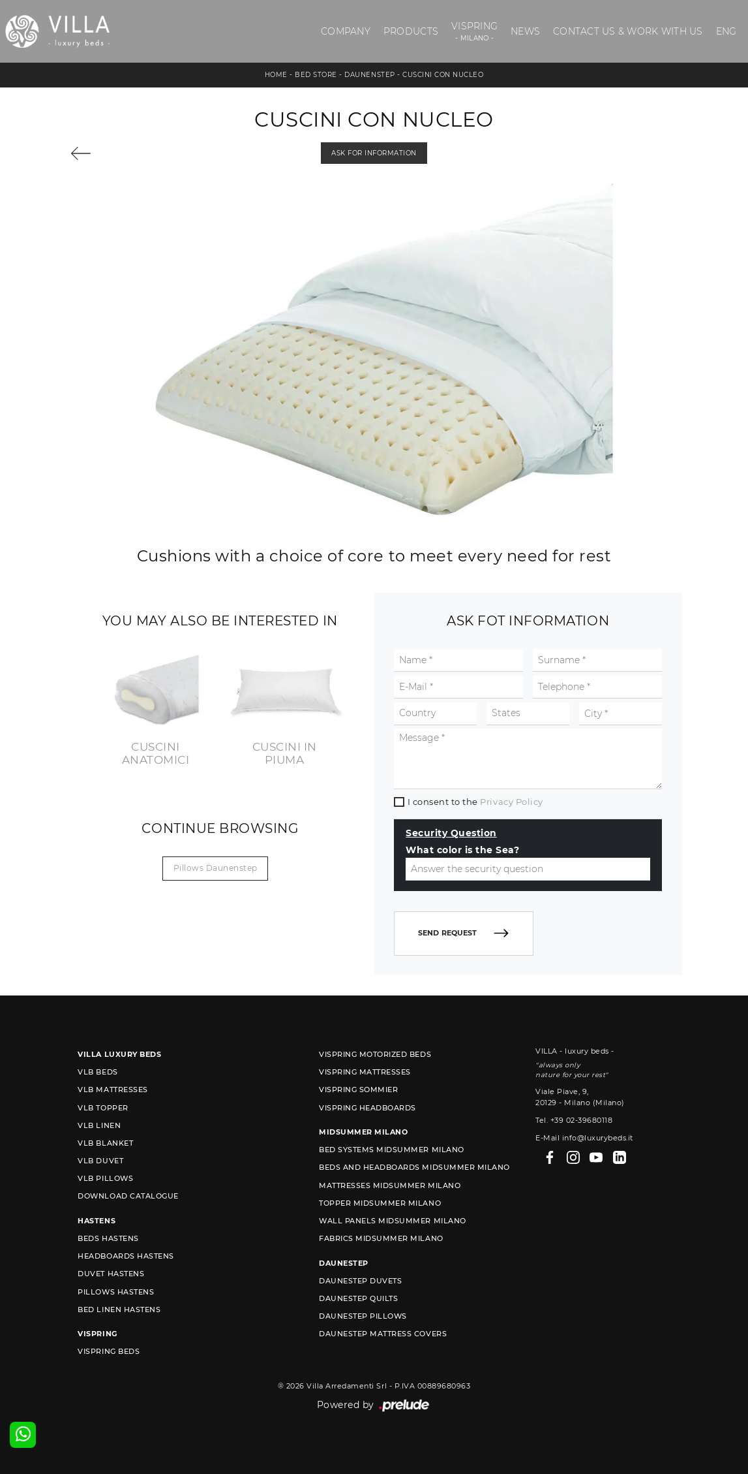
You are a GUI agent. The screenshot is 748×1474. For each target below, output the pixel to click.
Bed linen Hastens (119, 1309)
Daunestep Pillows (363, 1316)
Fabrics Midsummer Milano (381, 1238)
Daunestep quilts (358, 1298)
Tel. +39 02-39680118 (573, 1120)
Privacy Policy (511, 801)
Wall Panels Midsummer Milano (392, 1220)
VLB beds (97, 1071)
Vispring (474, 31)
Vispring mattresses (365, 1071)
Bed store (316, 75)
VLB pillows (105, 1178)
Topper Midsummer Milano (380, 1203)
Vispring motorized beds (375, 1054)
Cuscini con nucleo (442, 75)
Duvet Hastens (111, 1273)
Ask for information (374, 153)
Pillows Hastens (116, 1291)
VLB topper (103, 1107)
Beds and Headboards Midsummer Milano (414, 1167)
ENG (726, 31)
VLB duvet (100, 1160)
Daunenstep (369, 75)
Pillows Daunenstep (215, 868)
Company (345, 31)
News (525, 31)
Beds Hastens (108, 1238)
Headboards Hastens (125, 1256)
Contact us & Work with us (627, 31)
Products (410, 31)
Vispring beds (109, 1351)
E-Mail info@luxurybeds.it (584, 1137)
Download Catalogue (128, 1195)
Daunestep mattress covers (383, 1333)
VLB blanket (105, 1143)
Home (276, 75)
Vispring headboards (367, 1107)
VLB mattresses (112, 1089)
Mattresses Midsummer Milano (389, 1185)
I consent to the (475, 801)
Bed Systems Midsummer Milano (391, 1149)
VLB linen (99, 1125)
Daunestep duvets (360, 1280)
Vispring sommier (358, 1089)
